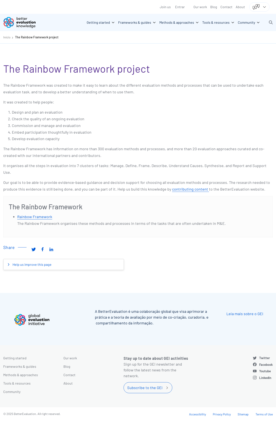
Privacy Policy (222, 414)
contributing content (190, 189)
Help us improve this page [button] (32, 264)
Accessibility (197, 414)
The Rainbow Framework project (36, 37)
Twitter (264, 358)
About (240, 7)
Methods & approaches (20, 375)
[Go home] (22, 22)
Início (7, 37)
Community (11, 392)
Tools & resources (17, 383)
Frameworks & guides (19, 366)
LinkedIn (265, 378)
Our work (200, 7)
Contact (226, 7)
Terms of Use (264, 414)
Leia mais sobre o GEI (244, 313)
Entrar (180, 7)
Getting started (15, 358)
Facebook (266, 364)
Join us (165, 7)
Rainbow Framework (34, 216)
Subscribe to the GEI (145, 387)
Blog (213, 7)
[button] (271, 22)
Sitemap (243, 414)
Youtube (265, 371)
